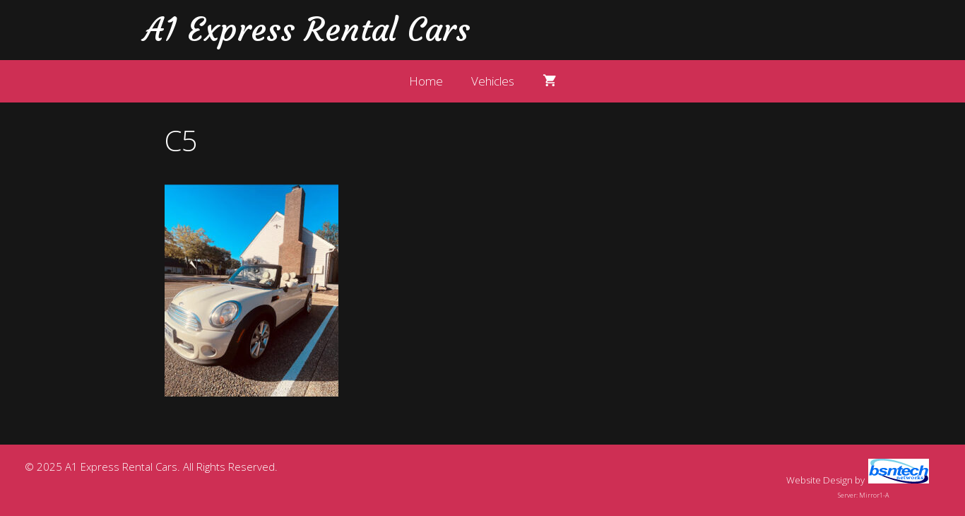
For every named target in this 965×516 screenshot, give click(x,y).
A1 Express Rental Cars (306, 29)
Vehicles (492, 81)
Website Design (819, 480)
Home (426, 81)
